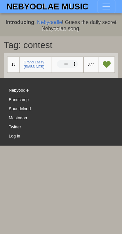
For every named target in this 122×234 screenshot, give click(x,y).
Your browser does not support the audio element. (67, 64)
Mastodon (18, 117)
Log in (14, 136)
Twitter (15, 126)
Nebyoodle (49, 22)
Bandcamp (19, 99)
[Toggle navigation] (106, 6)
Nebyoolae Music (47, 6)
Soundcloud (20, 108)
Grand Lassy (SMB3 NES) (33, 64)
